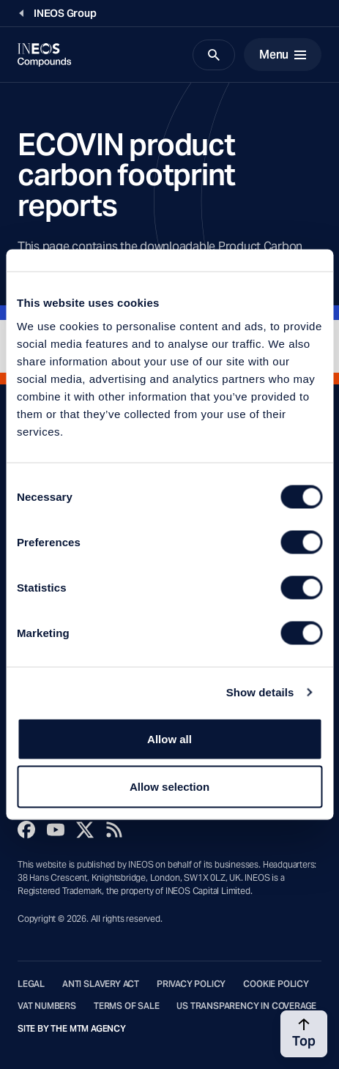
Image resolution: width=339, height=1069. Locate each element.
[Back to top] (303, 1033)
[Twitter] (85, 829)
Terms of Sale (127, 1006)
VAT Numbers (47, 1006)
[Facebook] (26, 829)
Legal (31, 984)
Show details (260, 692)
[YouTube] (55, 829)
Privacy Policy (191, 984)
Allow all (169, 738)
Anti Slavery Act (100, 984)
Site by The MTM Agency (72, 1029)
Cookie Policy (276, 984)
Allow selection (169, 787)
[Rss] (114, 829)
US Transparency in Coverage (246, 1006)
